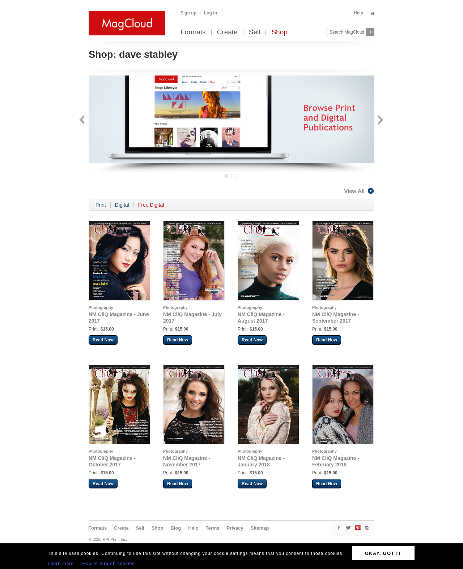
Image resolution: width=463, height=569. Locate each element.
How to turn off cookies (108, 563)
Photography (101, 307)
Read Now (103, 339)
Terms (212, 528)
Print (100, 205)
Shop (279, 32)
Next (380, 120)
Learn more (60, 563)
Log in (210, 13)
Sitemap (260, 528)
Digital (122, 205)
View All (359, 191)
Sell (254, 32)
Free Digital (151, 205)
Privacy (235, 528)
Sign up (188, 13)
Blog (175, 528)
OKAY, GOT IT (383, 553)
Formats (193, 32)
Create (227, 32)
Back (82, 120)
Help (358, 13)
